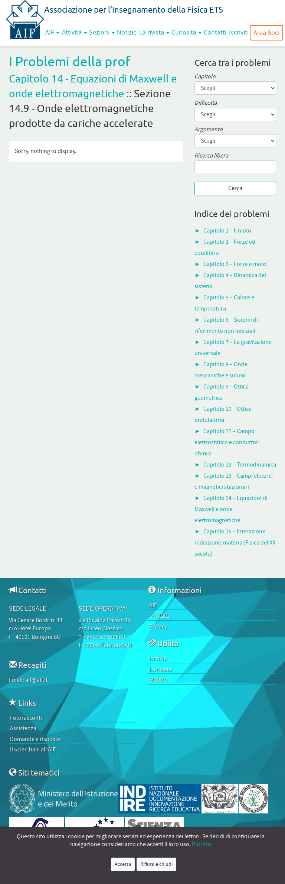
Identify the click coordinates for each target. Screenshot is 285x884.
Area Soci (266, 33)
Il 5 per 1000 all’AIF (33, 749)
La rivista (154, 32)
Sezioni (102, 32)
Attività (74, 32)
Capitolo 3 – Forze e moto (234, 264)
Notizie (127, 32)
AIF (52, 32)
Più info (201, 844)
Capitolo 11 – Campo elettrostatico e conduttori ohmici (227, 442)
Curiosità (186, 32)
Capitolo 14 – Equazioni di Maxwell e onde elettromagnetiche (231, 509)
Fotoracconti (26, 718)
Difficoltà (205, 103)
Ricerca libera (211, 156)
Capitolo (205, 76)
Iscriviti (239, 32)
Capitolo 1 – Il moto (227, 230)
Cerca (235, 188)
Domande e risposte (35, 739)
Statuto (158, 679)
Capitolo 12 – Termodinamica (239, 464)
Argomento (208, 129)
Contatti (215, 32)
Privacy (158, 626)
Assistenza (23, 728)
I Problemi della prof (70, 61)
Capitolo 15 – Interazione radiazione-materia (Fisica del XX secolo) (234, 543)
